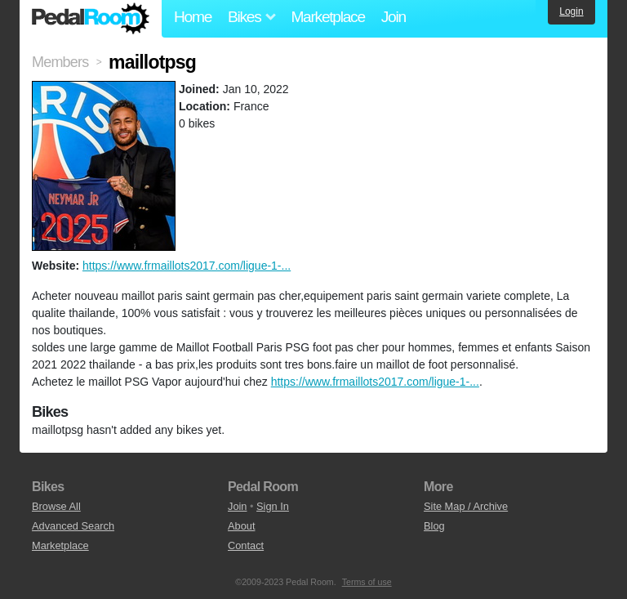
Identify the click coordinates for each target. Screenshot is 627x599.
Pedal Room (90, 18)
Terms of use (367, 582)
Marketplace (327, 16)
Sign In (272, 506)
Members (60, 62)
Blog (434, 526)
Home (192, 16)
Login (571, 11)
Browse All (56, 506)
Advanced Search (73, 526)
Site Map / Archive (466, 506)
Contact (246, 545)
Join (393, 16)
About (241, 526)
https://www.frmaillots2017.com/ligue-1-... (186, 265)
